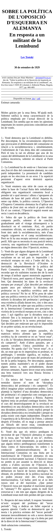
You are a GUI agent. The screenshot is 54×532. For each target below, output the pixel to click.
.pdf (38, 98)
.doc (33, 98)
